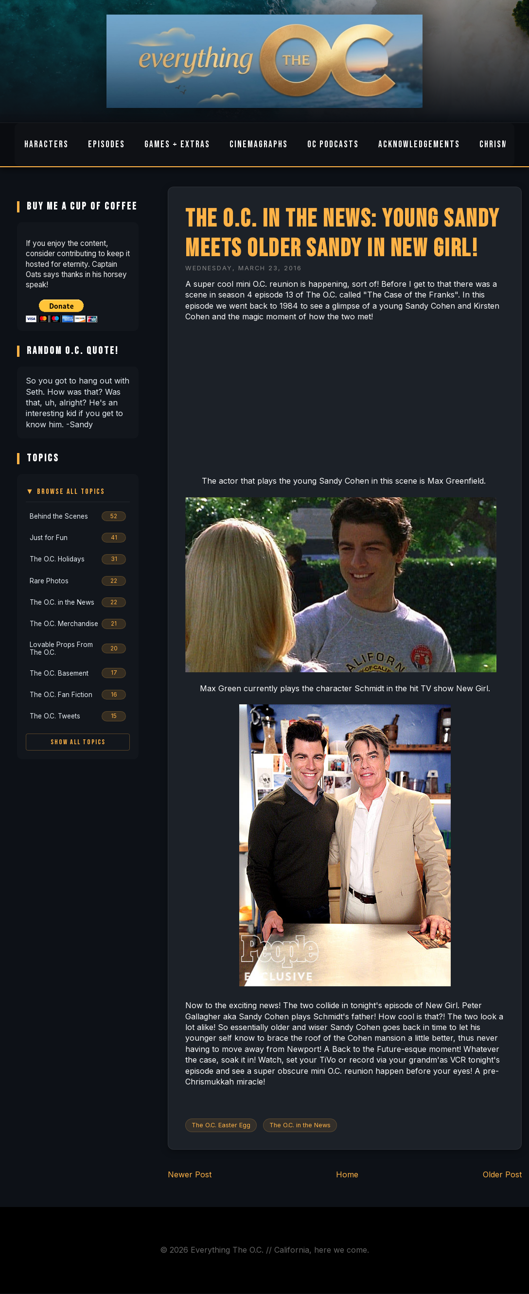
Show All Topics (78, 742)
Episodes (106, 144)
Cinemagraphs (258, 144)
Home (347, 1174)
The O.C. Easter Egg (221, 1125)
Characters (44, 144)
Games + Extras (177, 144)
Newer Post (190, 1174)
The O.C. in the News (300, 1125)
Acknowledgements (419, 144)
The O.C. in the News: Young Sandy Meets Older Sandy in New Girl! (342, 233)
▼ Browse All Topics (65, 491)
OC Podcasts (333, 144)
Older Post (502, 1174)
